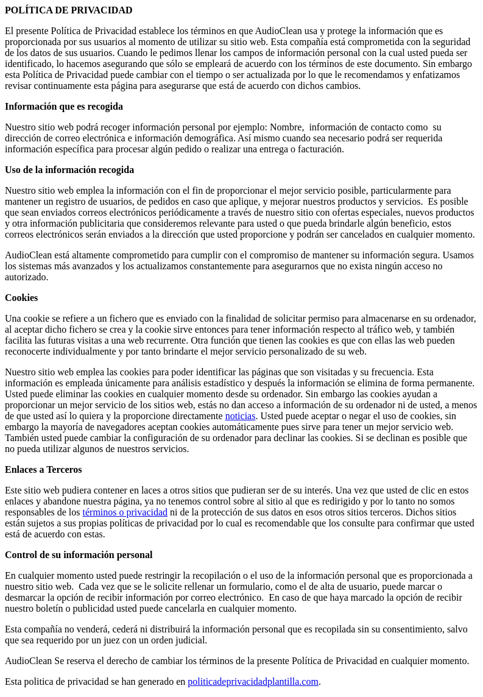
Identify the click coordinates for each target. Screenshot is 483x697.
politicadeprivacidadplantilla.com (253, 681)
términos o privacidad (125, 512)
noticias (240, 416)
